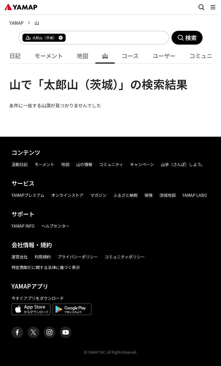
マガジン (98, 195)
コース (130, 56)
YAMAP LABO (194, 195)
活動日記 (20, 164)
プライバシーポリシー (78, 257)
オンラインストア (67, 195)
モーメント (49, 56)
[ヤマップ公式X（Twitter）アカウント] (33, 332)
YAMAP (16, 22)
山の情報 (84, 164)
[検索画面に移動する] (201, 7)
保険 (148, 195)
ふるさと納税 (125, 195)
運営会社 (20, 257)
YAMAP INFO (23, 226)
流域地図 (167, 195)
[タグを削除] (61, 38)
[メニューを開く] (213, 7)
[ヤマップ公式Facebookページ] (17, 332)
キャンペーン (142, 164)
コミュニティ (111, 164)
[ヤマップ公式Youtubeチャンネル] (65, 332)
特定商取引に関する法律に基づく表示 (46, 267)
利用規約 (43, 257)
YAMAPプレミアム (28, 195)
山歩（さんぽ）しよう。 (183, 164)
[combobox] (112, 37)
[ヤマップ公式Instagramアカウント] (49, 332)
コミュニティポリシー (125, 257)
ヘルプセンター (55, 226)
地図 (82, 56)
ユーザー (164, 56)
